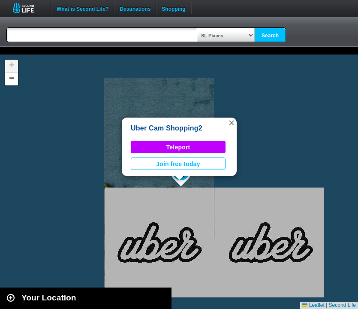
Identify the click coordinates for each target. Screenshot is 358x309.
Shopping (173, 8)
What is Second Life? (82, 8)
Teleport (178, 147)
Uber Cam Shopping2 (166, 128)
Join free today (178, 164)
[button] (231, 123)
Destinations (135, 8)
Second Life (28, 8)
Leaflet (313, 305)
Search (270, 36)
